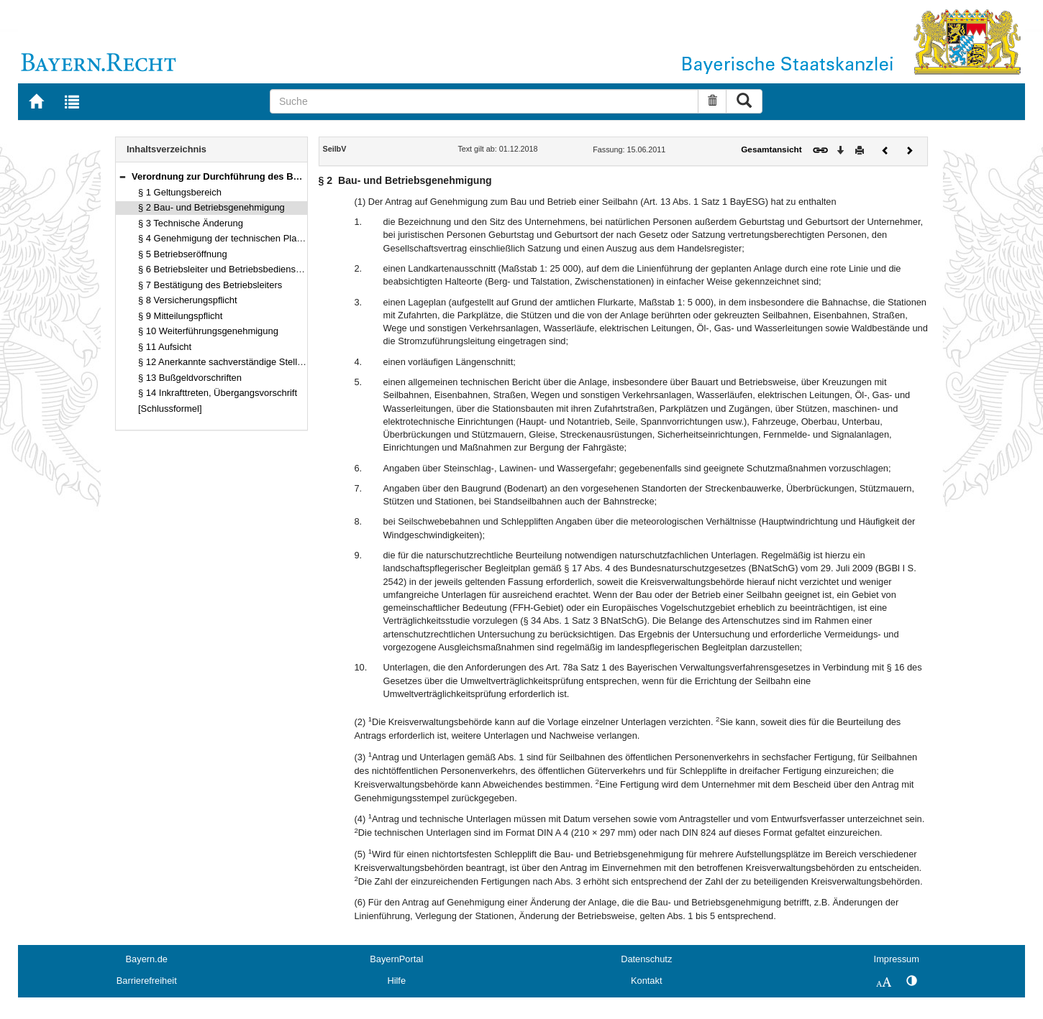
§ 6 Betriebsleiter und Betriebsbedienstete (224, 269)
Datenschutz (646, 959)
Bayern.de (147, 959)
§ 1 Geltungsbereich (180, 192)
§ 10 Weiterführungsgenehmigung (208, 331)
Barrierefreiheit (147, 980)
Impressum (896, 959)
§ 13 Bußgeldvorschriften (190, 377)
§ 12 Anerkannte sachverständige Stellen (222, 361)
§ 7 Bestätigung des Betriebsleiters (210, 285)
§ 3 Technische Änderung (190, 223)
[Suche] (484, 101)
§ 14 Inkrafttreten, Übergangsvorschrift (217, 392)
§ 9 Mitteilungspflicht (180, 315)
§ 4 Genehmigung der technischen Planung (227, 238)
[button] (122, 176)
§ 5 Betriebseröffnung (182, 254)
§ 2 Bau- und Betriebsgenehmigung (211, 207)
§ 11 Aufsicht (164, 346)
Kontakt (646, 980)
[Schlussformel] (170, 408)
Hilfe (396, 980)
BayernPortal (396, 959)
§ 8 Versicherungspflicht (187, 300)
